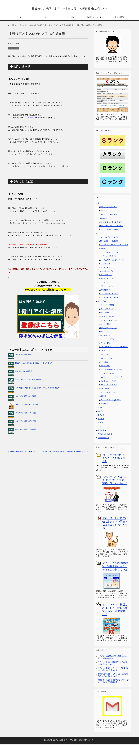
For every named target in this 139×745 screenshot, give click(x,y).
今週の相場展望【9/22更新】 (26, 397)
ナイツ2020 (104, 332)
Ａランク (101, 419)
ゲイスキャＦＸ (106, 275)
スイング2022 (105, 325)
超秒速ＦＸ (104, 249)
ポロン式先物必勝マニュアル (111, 370)
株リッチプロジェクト (108, 207)
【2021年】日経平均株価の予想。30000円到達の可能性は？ (63, 452)
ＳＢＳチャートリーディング (111, 378)
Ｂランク (101, 423)
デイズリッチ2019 (107, 374)
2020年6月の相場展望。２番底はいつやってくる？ (34, 364)
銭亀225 (103, 397)
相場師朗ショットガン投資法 (111, 223)
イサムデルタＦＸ (106, 287)
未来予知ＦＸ (105, 291)
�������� (123, 108)
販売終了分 (102, 431)
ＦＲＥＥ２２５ (106, 351)
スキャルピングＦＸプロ (109, 238)
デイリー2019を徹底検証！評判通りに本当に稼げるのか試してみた (115, 567)
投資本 (100, 408)
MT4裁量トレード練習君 (109, 242)
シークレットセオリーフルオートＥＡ (114, 245)
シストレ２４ (105, 264)
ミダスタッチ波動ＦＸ (108, 257)
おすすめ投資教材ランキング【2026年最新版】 (115, 458)
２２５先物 (69, 18)
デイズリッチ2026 (107, 317)
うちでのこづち (106, 359)
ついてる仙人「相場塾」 (109, 381)
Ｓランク (101, 416)
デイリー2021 (105, 344)
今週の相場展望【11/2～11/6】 (22, 452)
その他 (100, 412)
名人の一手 (104, 355)
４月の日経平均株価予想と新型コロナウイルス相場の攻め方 (37, 388)
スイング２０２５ (106, 309)
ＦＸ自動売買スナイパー (109, 294)
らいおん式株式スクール (109, 230)
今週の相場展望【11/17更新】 (26, 413)
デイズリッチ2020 (107, 340)
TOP (34, 26)
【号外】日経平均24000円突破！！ (28, 405)
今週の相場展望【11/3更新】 (26, 430)
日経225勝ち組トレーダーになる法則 (114, 347)
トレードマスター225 (108, 393)
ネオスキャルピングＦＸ (109, 298)
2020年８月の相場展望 (23, 372)
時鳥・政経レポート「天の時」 (111, 226)
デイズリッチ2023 (107, 306)
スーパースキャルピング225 (110, 400)
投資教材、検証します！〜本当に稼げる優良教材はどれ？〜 (69, 8)
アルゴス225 (105, 366)
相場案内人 (104, 404)
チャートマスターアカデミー (111, 253)
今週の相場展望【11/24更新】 (26, 422)
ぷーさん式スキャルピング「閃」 (112, 260)
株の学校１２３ (106, 219)
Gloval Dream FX (106, 272)
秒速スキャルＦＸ (106, 279)
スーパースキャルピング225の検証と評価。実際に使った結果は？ (115, 480)
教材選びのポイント (94, 18)
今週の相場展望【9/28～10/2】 (26, 355)
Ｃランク (101, 427)
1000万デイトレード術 (108, 321)
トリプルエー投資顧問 (108, 215)
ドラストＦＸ (105, 268)
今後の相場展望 (118, 18)
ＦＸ (45, 18)
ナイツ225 (104, 363)
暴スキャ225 (105, 336)
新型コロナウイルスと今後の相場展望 (29, 380)
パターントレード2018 (108, 385)
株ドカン (103, 211)
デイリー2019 (105, 389)
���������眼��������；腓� (112, 106)
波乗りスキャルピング (108, 328)
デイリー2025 (105, 313)
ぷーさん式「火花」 (107, 283)
